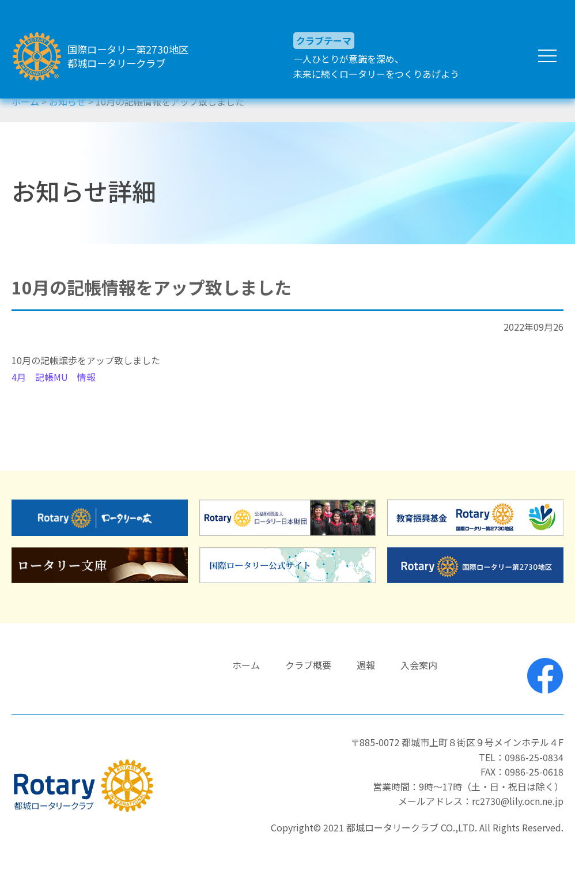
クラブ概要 (308, 665)
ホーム (246, 665)
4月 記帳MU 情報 (54, 377)
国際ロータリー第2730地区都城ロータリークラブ (139, 56)
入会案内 (418, 665)
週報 (366, 665)
